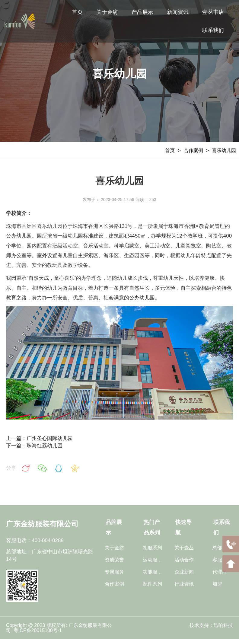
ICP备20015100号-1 (40, 630)
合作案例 (193, 150)
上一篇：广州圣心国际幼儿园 (39, 438)
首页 (170, 150)
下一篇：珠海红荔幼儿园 (34, 446)
